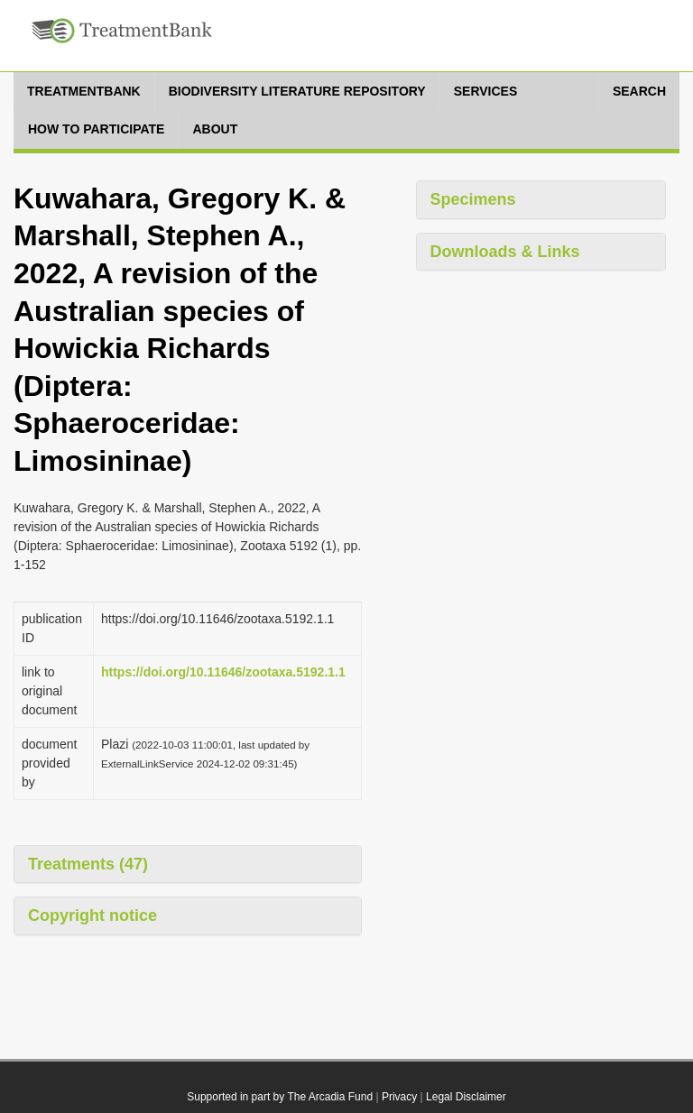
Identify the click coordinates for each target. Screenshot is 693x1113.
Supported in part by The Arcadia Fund (280, 1096)
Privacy (399, 1096)
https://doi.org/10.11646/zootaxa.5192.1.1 (223, 672)
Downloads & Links (505, 252)
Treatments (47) (88, 864)
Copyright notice (92, 915)
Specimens (473, 199)
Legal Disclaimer (466, 1096)
